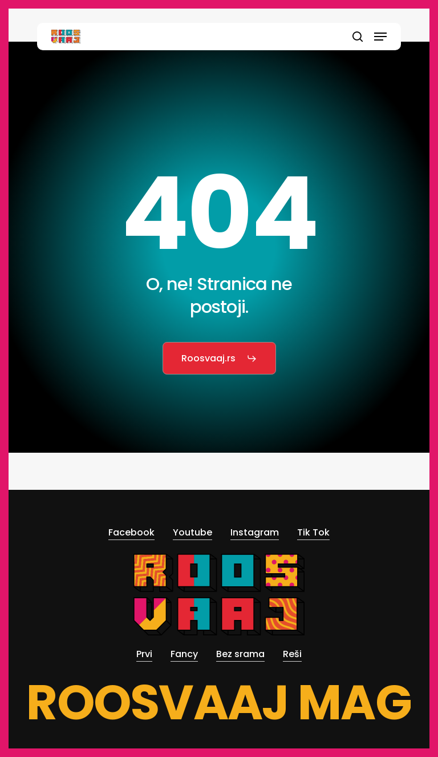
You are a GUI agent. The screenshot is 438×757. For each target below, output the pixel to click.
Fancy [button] (184, 654)
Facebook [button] (131, 532)
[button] (380, 36)
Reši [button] (292, 654)
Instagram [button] (254, 532)
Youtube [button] (192, 532)
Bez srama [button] (240, 654)
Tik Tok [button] (313, 532)
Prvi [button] (144, 654)
